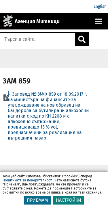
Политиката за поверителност (27, 180)
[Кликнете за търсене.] (81, 39)
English (100, 6)
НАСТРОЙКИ (68, 200)
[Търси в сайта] (37, 39)
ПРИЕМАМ (37, 200)
